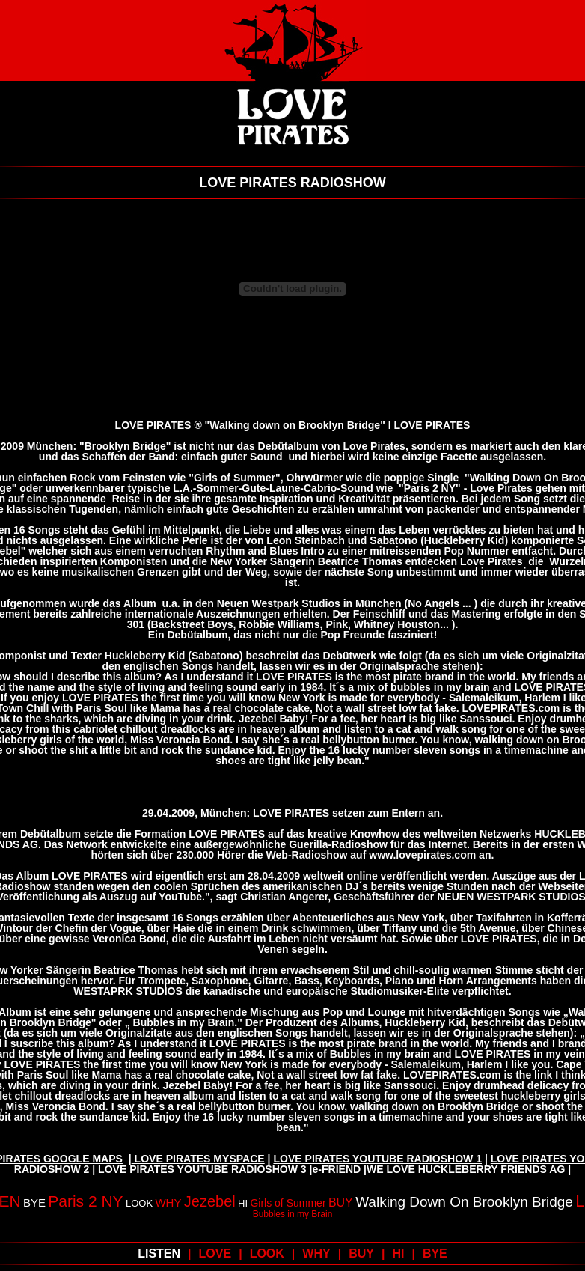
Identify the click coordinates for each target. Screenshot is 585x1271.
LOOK (139, 1203)
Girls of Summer (287, 1203)
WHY (168, 1202)
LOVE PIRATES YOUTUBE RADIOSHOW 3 (202, 1169)
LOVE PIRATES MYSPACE (198, 1159)
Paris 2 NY (85, 1201)
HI (243, 1203)
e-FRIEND (337, 1169)
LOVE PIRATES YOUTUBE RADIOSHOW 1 (377, 1159)
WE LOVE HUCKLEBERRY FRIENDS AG (467, 1169)
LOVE (215, 1253)
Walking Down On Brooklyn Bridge (464, 1202)
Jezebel (210, 1201)
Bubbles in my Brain (293, 1214)
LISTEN (159, 1253)
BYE (34, 1202)
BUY (340, 1202)
